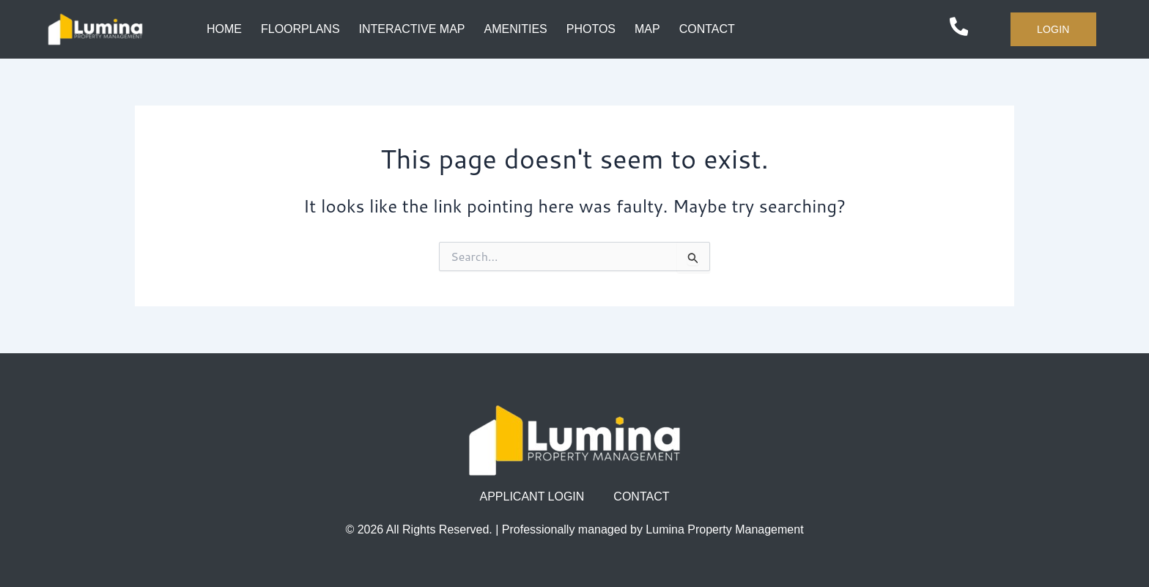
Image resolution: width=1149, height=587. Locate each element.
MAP (647, 29)
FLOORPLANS (300, 29)
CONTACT (707, 29)
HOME (224, 29)
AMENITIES (515, 29)
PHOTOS (591, 29)
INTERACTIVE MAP (411, 29)
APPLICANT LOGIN (532, 496)
